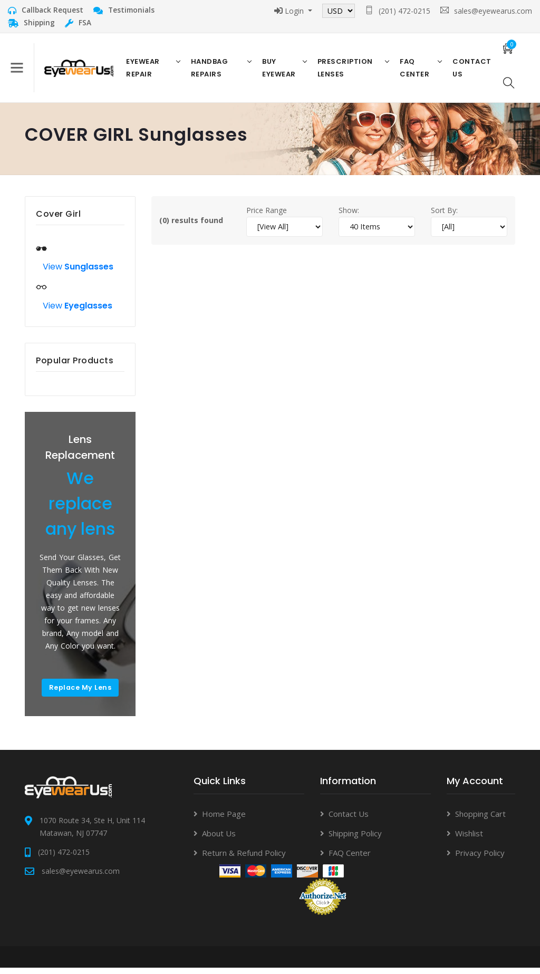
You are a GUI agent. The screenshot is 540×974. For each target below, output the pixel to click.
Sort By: (444, 216)
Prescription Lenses (345, 70)
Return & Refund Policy (244, 859)
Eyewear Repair (146, 70)
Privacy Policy (480, 859)
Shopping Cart (480, 820)
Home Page (224, 820)
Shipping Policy (355, 840)
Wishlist (469, 840)
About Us (219, 840)
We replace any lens (85, 509)
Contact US (470, 70)
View (78, 272)
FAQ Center (413, 70)
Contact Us (349, 820)
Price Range (266, 216)
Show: (349, 216)
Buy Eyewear (280, 70)
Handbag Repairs (211, 70)
